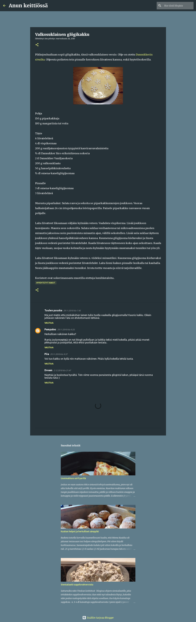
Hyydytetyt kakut (45, 283)
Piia (46, 354)
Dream (48, 370)
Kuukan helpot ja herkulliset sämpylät (80, 531)
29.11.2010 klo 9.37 (58, 354)
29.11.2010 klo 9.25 (66, 329)
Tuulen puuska (53, 310)
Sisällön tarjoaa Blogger (98, 617)
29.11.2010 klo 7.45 (72, 310)
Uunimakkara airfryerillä (73, 478)
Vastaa (48, 323)
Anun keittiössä (28, 5)
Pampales (50, 329)
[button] (37, 45)
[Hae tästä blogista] (177, 5)
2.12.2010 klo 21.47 (62, 370)
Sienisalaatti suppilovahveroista (77, 584)
